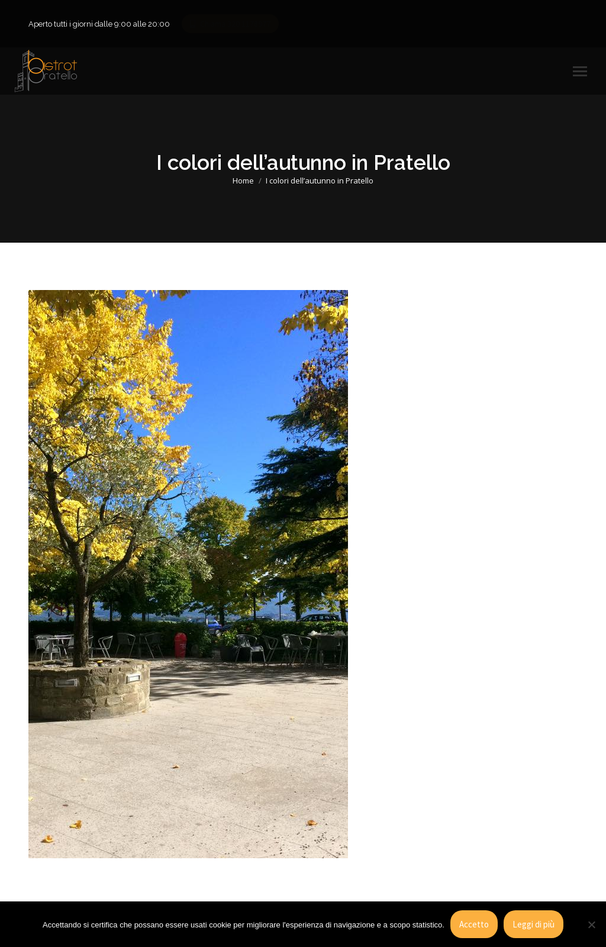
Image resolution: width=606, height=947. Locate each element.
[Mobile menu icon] (580, 71)
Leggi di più (533, 924)
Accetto (474, 924)
